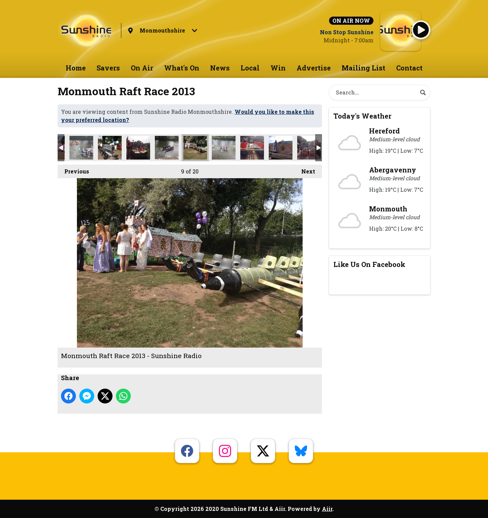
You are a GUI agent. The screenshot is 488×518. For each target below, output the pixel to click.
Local (250, 67)
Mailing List (363, 67)
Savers (108, 67)
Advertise (314, 67)
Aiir (327, 508)
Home (76, 67)
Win (278, 67)
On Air (142, 67)
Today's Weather (362, 115)
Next (304, 170)
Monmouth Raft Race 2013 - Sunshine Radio (81, 148)
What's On (181, 67)
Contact (409, 67)
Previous (73, 170)
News (220, 67)
